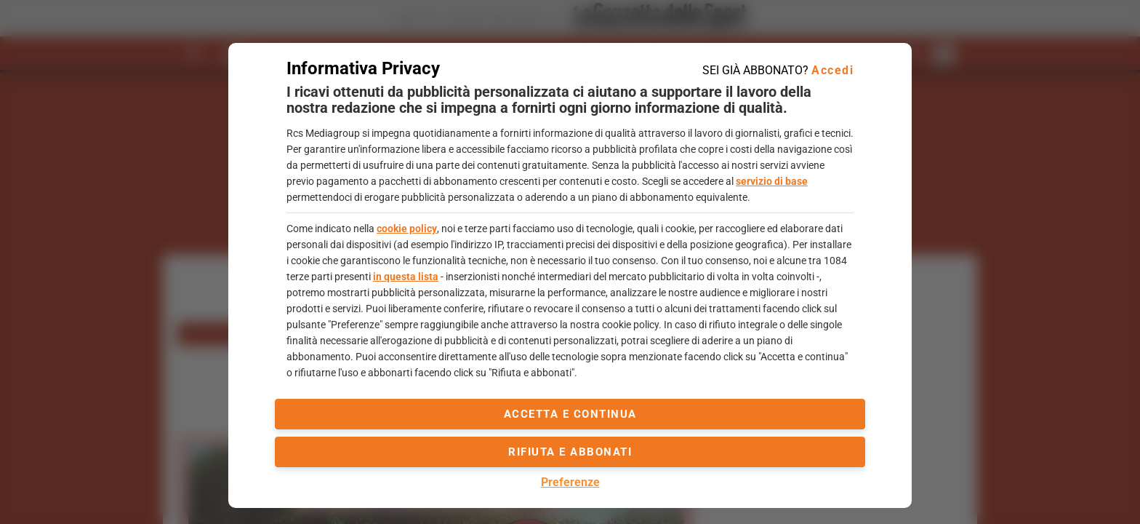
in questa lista (405, 276)
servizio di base (772, 181)
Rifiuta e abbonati (570, 451)
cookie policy (407, 228)
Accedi (832, 70)
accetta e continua (570, 414)
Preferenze (570, 482)
